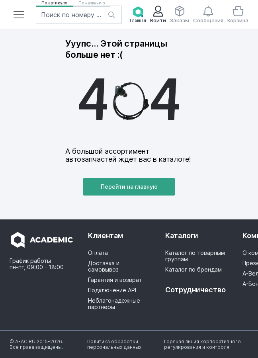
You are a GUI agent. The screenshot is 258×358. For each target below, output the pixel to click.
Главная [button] (138, 14)
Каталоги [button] (181, 235)
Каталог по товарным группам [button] (195, 256)
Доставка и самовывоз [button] (103, 266)
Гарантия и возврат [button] (115, 280)
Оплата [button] (98, 253)
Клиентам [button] (105, 235)
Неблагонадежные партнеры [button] (114, 303)
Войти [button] (158, 14)
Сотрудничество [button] (195, 290)
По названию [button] (91, 2)
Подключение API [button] (112, 290)
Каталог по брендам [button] (193, 269)
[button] (19, 15)
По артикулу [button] (54, 2)
